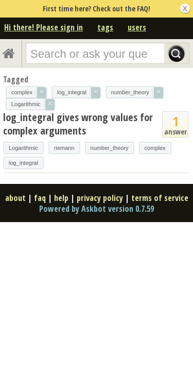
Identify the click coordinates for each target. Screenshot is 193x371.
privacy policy (100, 198)
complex (155, 148)
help (61, 198)
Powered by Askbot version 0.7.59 (96, 208)
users (137, 27)
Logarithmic (23, 148)
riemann (64, 148)
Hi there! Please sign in (43, 27)
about (15, 198)
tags (105, 27)
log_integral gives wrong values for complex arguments (78, 124)
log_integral (23, 163)
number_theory (110, 148)
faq (40, 198)
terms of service (159, 198)
